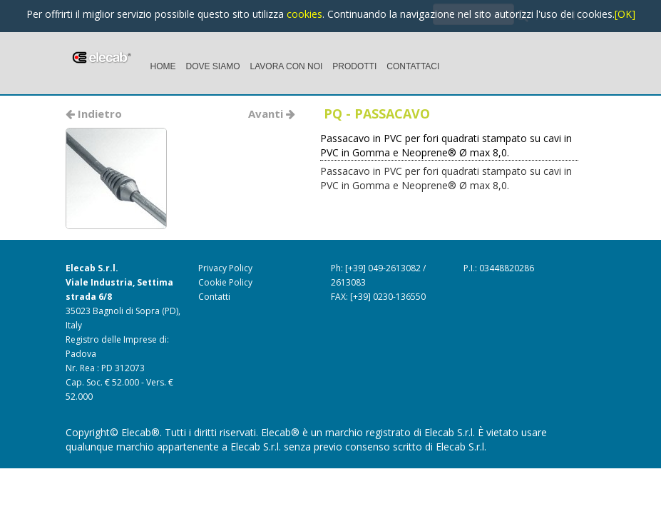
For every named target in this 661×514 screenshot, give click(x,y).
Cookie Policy (225, 282)
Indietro (94, 113)
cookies (304, 14)
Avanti (271, 113)
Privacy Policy (225, 268)
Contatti (214, 297)
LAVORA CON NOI (286, 66)
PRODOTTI (354, 66)
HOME (163, 66)
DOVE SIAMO (213, 66)
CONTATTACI (412, 66)
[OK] (625, 14)
